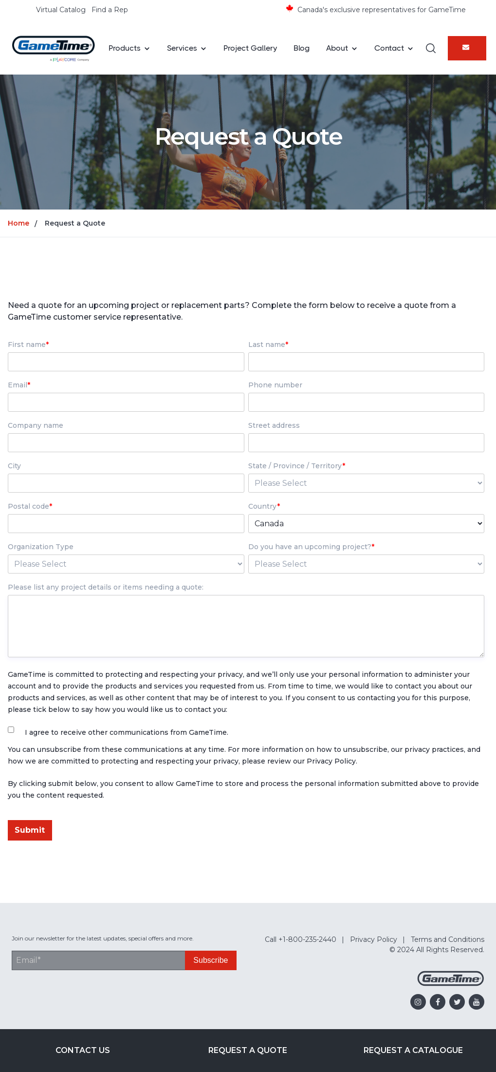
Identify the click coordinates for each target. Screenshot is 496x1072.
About (337, 48)
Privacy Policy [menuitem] (373, 939)
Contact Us (82, 1050)
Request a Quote (247, 1050)
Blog (302, 48)
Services (182, 48)
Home (18, 223)
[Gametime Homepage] (450, 983)
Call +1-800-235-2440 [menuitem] (300, 939)
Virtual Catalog (61, 9)
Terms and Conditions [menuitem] (447, 939)
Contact (389, 48)
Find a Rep (110, 9)
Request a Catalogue (413, 1050)
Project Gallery (250, 48)
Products (125, 48)
